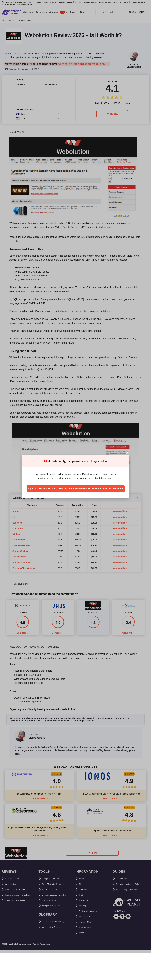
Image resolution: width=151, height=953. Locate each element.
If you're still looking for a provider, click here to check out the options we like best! (75, 488)
